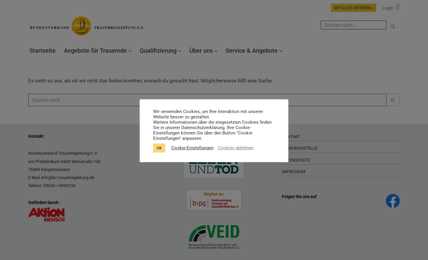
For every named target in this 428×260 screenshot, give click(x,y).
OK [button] (159, 148)
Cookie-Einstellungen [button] (192, 148)
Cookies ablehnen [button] (236, 148)
